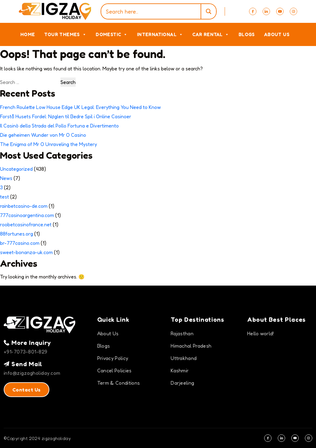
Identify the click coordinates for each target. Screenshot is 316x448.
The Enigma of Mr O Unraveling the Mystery (48, 144)
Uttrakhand (184, 358)
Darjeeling (182, 383)
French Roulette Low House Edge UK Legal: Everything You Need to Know (80, 107)
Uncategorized (16, 169)
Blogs (247, 34)
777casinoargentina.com (27, 215)
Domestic (112, 34)
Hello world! (260, 333)
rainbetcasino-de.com (24, 206)
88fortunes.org (16, 234)
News (6, 178)
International (160, 34)
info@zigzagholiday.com (32, 373)
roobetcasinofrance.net (26, 224)
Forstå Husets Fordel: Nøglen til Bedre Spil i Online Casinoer (65, 116)
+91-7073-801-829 (26, 352)
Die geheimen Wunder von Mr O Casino (43, 135)
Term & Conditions (118, 383)
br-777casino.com (20, 243)
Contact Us (26, 390)
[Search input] (152, 11)
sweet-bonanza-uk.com (26, 252)
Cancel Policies (114, 370)
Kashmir (180, 370)
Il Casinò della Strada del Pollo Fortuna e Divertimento (59, 126)
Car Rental (210, 34)
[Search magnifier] (208, 11)
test (4, 197)
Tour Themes (65, 34)
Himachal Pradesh (191, 346)
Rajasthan (182, 333)
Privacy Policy (112, 358)
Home (27, 34)
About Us (276, 34)
